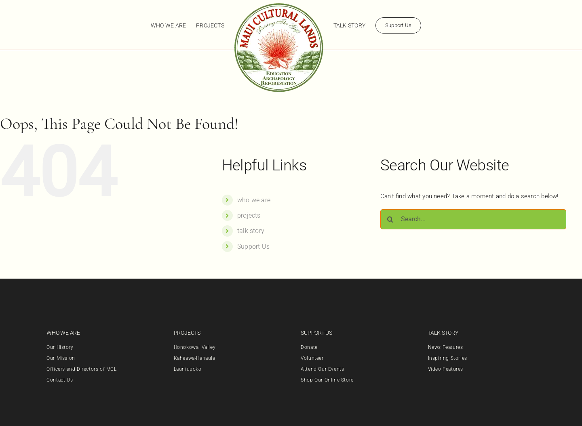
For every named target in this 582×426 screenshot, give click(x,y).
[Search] (390, 219)
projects (249, 215)
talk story (250, 231)
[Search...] (473, 219)
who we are (253, 200)
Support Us (253, 246)
